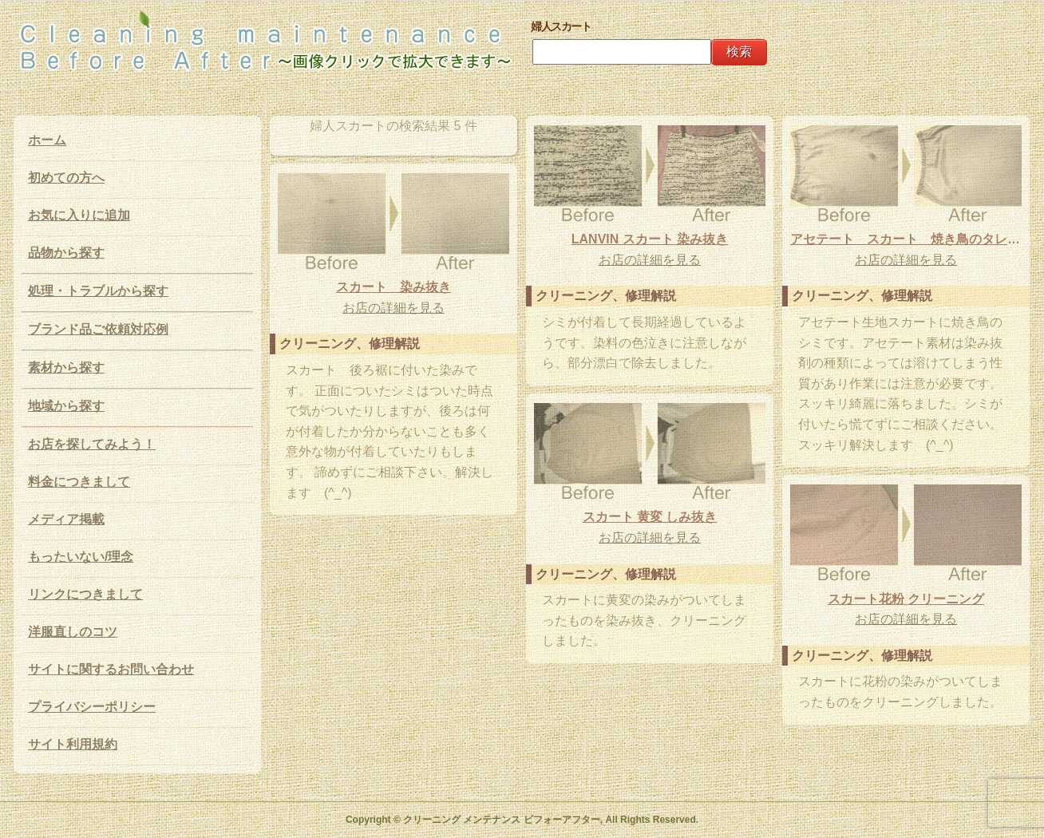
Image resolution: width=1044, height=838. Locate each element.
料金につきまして (79, 481)
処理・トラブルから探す (98, 291)
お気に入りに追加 (79, 215)
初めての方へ (66, 177)
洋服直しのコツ (72, 631)
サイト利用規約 (72, 744)
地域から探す (66, 406)
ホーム (47, 140)
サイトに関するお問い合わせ (111, 669)
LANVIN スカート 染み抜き (649, 239)
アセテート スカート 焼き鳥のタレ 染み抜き (906, 239)
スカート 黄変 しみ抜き (650, 517)
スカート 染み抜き (393, 287)
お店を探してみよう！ (92, 444)
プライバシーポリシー (92, 706)
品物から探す (66, 252)
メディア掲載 (66, 519)
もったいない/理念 (80, 556)
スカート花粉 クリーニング (906, 599)
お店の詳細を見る (650, 260)
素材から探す (66, 367)
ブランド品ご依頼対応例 (98, 329)
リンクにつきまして (85, 594)
